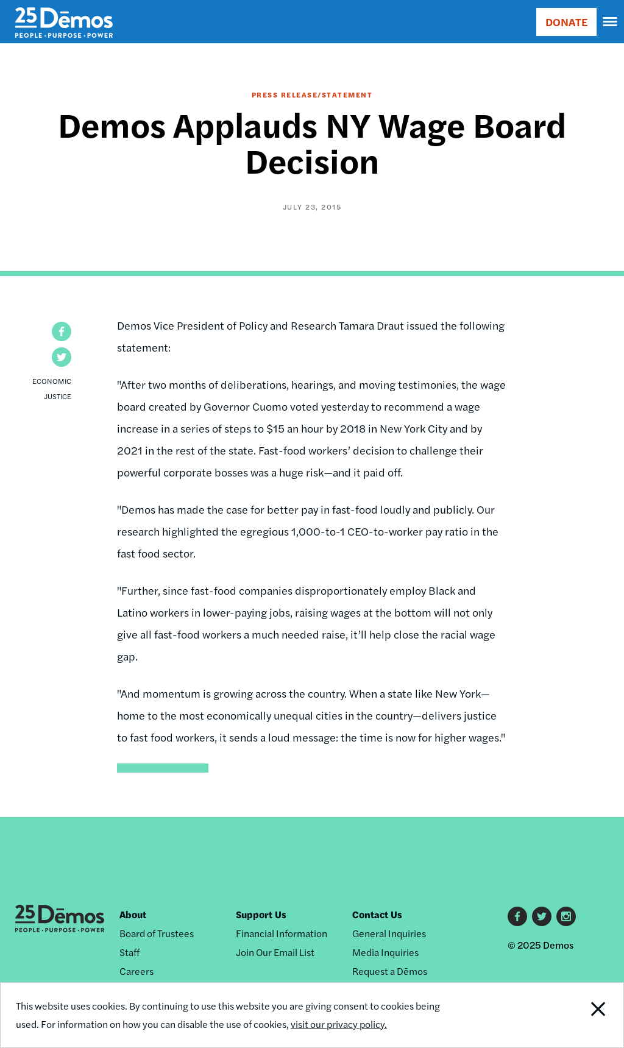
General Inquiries (389, 933)
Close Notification (565, 1015)
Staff (129, 952)
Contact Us (377, 914)
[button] (61, 331)
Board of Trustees (156, 933)
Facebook (517, 916)
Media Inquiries (385, 952)
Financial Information (281, 933)
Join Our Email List (275, 952)
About (132, 914)
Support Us (261, 914)
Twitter (541, 916)
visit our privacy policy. (339, 1024)
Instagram (566, 916)
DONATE (566, 21)
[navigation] (610, 22)
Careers (136, 971)
